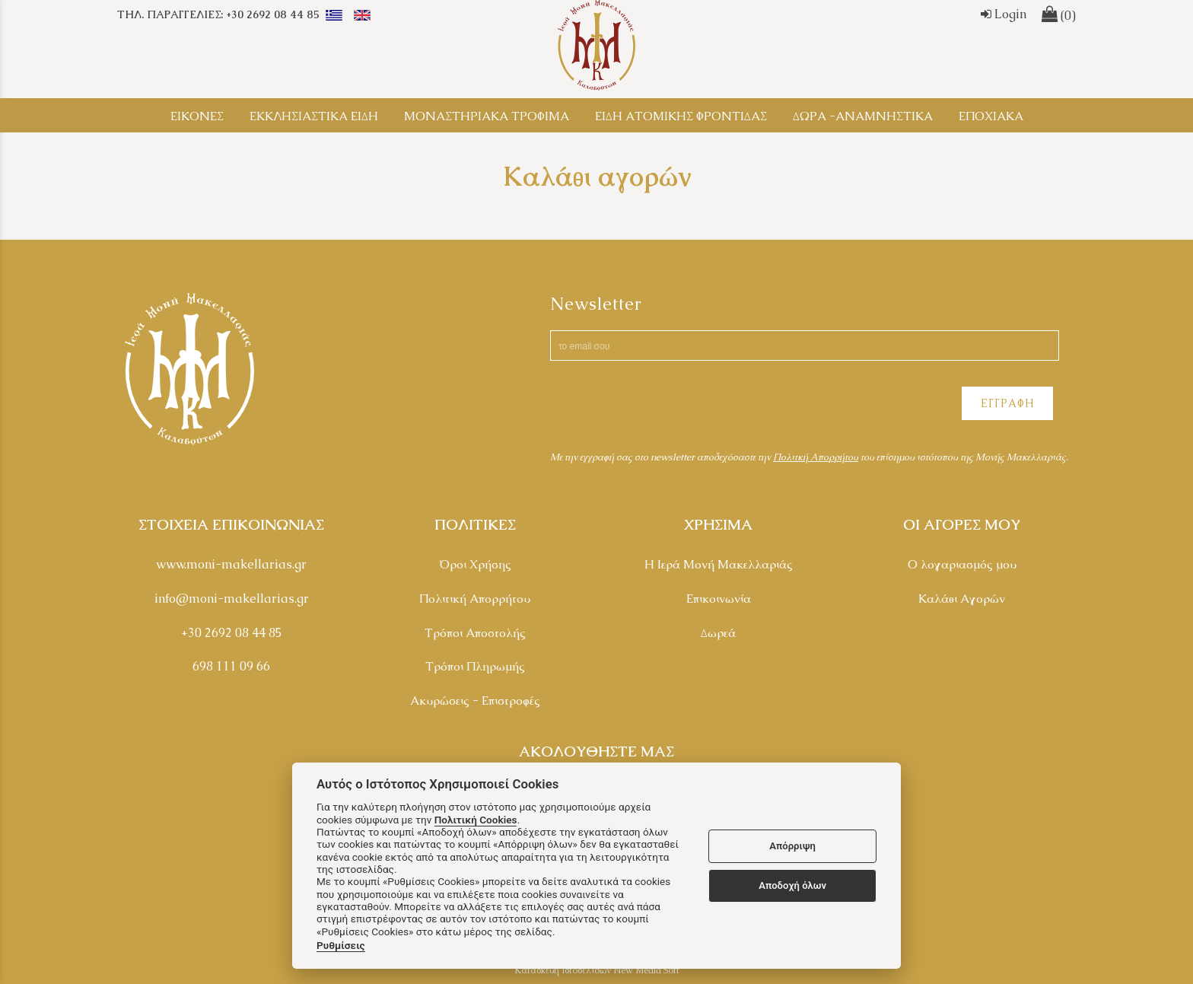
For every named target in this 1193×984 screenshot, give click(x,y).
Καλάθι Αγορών (961, 599)
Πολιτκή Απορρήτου (815, 457)
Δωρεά (718, 633)
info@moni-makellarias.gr (231, 599)
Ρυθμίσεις (341, 945)
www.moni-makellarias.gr (231, 564)
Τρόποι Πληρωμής (475, 666)
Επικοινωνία (718, 599)
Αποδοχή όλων (792, 885)
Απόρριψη (792, 846)
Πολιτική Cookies (475, 820)
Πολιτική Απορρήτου (474, 599)
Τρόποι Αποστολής (475, 633)
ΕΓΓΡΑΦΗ (1007, 403)
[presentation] (665, 405)
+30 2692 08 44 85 (231, 633)
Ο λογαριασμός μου (962, 564)
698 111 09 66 (231, 666)
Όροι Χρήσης (475, 564)
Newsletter (596, 304)
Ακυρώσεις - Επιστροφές (475, 701)
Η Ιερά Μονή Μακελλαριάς (718, 564)
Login (1003, 14)
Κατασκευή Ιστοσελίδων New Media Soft (596, 970)
